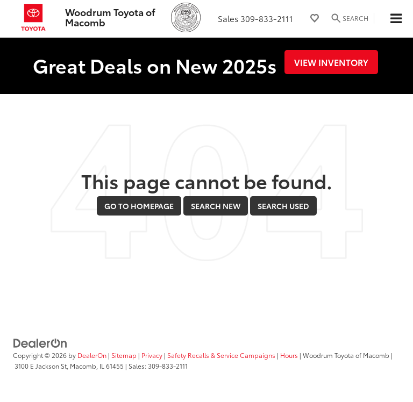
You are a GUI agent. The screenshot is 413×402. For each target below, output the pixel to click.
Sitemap (124, 355)
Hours (289, 355)
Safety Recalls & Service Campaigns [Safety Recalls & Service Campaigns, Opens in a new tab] (221, 355)
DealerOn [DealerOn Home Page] (91, 355)
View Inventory (331, 62)
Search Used (283, 205)
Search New (215, 205)
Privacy (151, 355)
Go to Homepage (139, 205)
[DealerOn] (40, 341)
